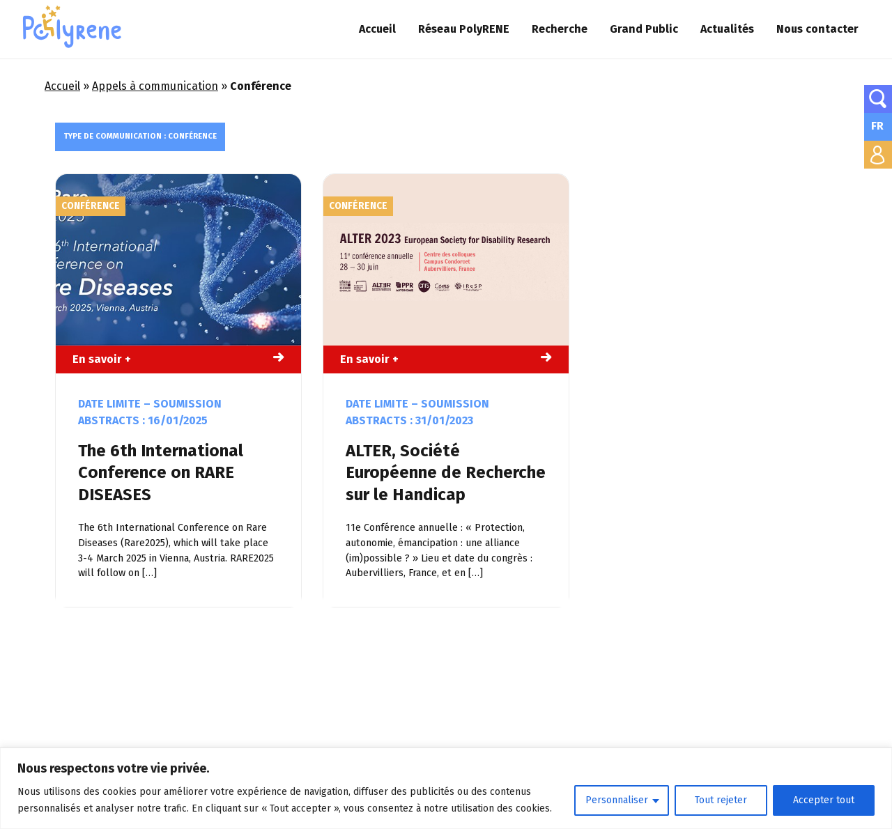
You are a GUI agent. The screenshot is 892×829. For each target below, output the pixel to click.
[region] (446, 788)
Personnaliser (616, 800)
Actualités (727, 29)
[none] (878, 127)
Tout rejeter (721, 800)
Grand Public (644, 29)
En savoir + (101, 359)
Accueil (377, 29)
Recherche (559, 29)
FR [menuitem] (877, 125)
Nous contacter (817, 29)
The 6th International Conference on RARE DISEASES (160, 472)
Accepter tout (823, 800)
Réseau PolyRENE (463, 29)
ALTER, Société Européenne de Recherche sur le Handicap (446, 472)
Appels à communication (155, 86)
